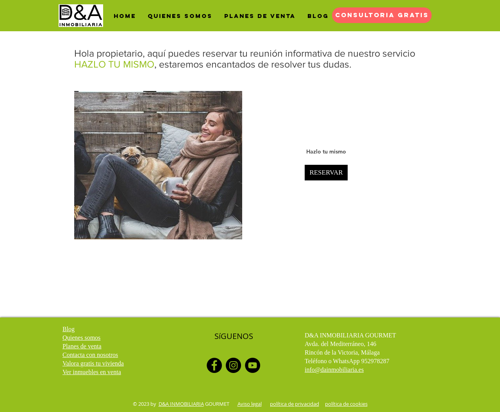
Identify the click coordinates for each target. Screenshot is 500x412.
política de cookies (346, 403)
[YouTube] (252, 365)
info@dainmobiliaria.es (334, 369)
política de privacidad (294, 403)
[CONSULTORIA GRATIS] (382, 15)
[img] (158, 165)
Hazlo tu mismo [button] (326, 151)
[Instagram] (233, 365)
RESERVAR (326, 172)
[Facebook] (214, 365)
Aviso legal (250, 403)
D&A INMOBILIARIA (181, 403)
